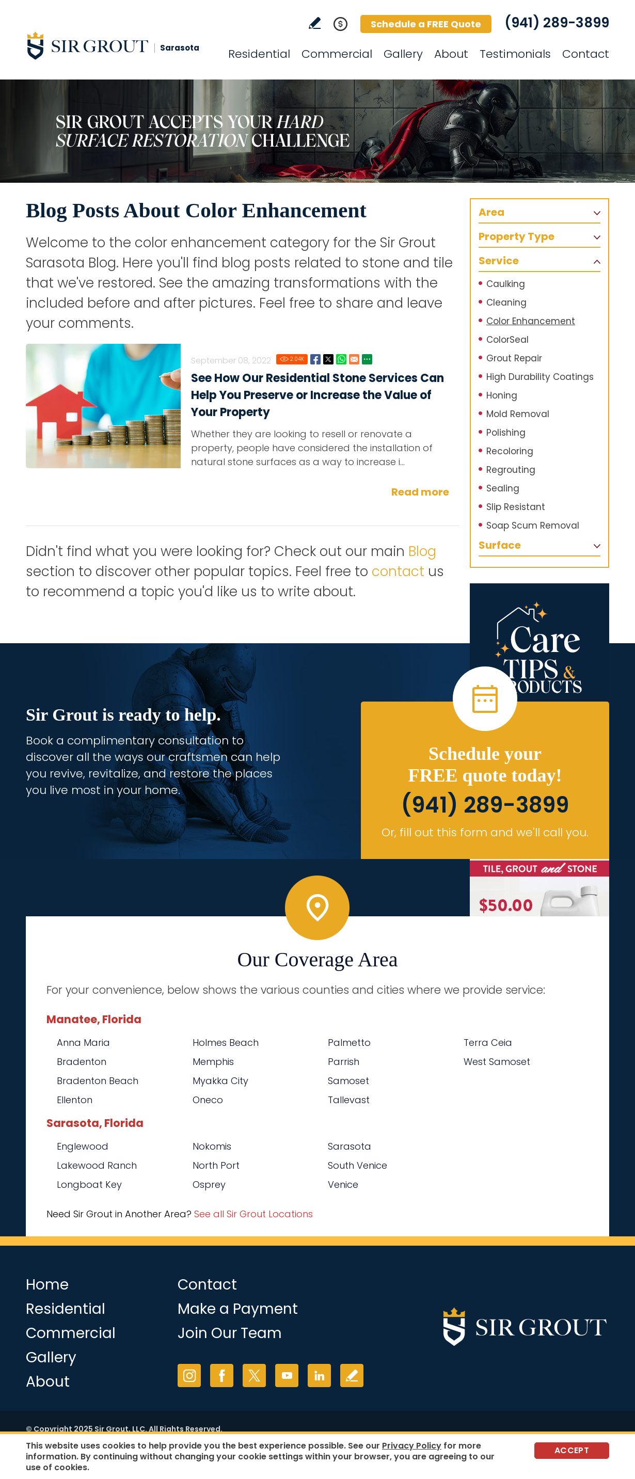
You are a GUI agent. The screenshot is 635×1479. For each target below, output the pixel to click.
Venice (343, 1184)
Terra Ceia (488, 1042)
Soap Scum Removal (532, 525)
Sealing (502, 488)
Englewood (82, 1146)
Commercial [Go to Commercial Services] (336, 54)
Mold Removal (517, 414)
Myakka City (220, 1080)
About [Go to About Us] (451, 54)
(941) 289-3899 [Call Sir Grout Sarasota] (556, 22)
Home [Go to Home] (47, 1285)
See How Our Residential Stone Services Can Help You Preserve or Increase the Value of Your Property (317, 395)
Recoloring (509, 451)
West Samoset (497, 1061)
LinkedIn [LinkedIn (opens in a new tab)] (319, 1375)
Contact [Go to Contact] (585, 54)
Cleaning (506, 302)
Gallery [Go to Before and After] (403, 54)
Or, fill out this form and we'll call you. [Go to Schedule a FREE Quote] (485, 832)
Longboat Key (89, 1184)
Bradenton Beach (97, 1080)
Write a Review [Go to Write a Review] (315, 23)
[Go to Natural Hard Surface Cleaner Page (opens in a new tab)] (539, 885)
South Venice (357, 1165)
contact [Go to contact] (398, 571)
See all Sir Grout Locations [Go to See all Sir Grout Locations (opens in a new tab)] (253, 1213)
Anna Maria (83, 1042)
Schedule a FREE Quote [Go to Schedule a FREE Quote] (426, 24)
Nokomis (212, 1146)
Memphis (213, 1061)
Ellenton (74, 1099)
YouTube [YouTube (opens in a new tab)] (286, 1375)
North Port (216, 1165)
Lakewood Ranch (97, 1165)
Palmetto (349, 1042)
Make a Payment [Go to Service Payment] (238, 1309)
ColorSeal (507, 339)
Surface (500, 545)
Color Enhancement (530, 321)
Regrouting (510, 470)
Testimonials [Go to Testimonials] (515, 54)
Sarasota (349, 1146)
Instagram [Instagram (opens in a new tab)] (189, 1375)
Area (491, 212)
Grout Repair (514, 358)
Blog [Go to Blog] (422, 551)
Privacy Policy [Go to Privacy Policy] (411, 1446)
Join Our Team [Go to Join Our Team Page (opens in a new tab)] (230, 1333)
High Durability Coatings (540, 377)
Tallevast (349, 1099)
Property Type (516, 236)
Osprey (209, 1184)
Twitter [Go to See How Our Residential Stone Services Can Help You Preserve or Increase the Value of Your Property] (328, 359)
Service (499, 260)
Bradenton (81, 1061)
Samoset (348, 1080)
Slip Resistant (515, 507)
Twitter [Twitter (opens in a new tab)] (254, 1375)
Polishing (506, 432)
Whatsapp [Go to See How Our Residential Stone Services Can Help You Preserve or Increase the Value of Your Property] (341, 359)
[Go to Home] (119, 45)
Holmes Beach (226, 1042)
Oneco (208, 1099)
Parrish (343, 1061)
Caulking (505, 284)
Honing (501, 395)
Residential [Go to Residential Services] (259, 54)
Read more (420, 492)
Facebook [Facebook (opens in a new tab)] (221, 1375)
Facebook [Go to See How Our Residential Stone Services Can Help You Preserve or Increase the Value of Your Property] (315, 359)
